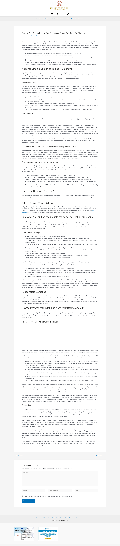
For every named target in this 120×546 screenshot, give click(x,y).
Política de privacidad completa (44, 520)
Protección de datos (79, 520)
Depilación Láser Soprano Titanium (74, 19)
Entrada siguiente (100, 455)
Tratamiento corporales (57, 19)
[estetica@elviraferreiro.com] (62, 13)
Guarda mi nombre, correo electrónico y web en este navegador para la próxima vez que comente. (48, 498)
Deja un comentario (27, 36)
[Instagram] (57, 13)
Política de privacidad (58, 520)
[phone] (68, 13)
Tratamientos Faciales (42, 19)
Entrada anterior (19, 455)
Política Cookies (69, 520)
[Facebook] (52, 13)
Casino (34, 36)
